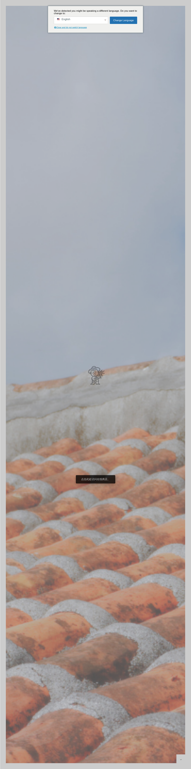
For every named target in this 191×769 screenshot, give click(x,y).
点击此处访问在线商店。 (95, 479)
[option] (95, 387)
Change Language (123, 20)
